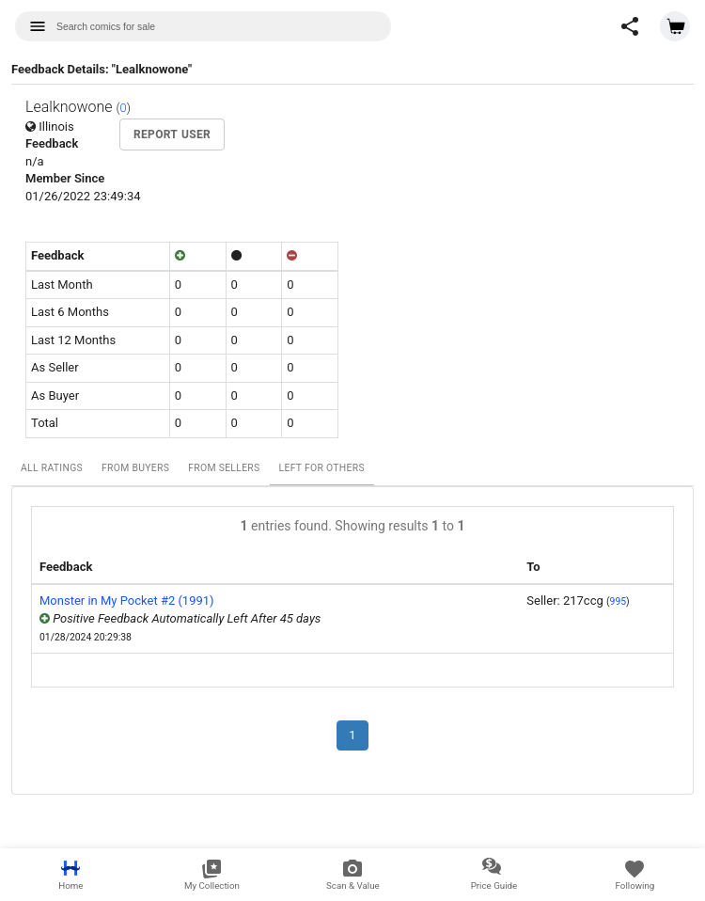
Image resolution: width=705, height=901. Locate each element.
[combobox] (203, 26)
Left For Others (322, 468)
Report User (172, 134)
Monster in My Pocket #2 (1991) (126, 600)
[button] (629, 26)
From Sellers (223, 468)
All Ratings (52, 468)
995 (618, 601)
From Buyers (135, 468)
